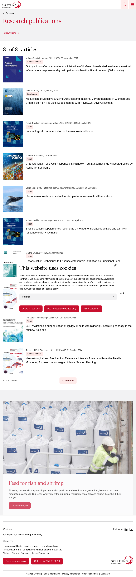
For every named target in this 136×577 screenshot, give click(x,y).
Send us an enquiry (16, 561)
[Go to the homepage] (122, 560)
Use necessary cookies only (61, 308)
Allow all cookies (31, 308)
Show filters (10, 33)
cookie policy (52, 288)
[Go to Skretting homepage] (11, 4)
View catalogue (20, 505)
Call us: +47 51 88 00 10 (47, 561)
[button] (124, 4)
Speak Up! (43, 553)
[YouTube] (131, 529)
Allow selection (91, 308)
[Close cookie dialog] (116, 266)
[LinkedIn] (126, 529)
